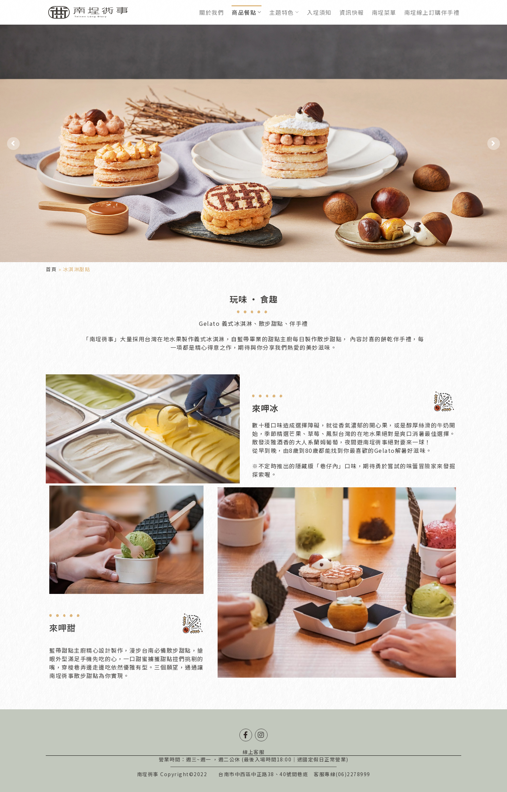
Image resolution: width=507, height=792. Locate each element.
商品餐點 (247, 12)
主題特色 (284, 12)
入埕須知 (319, 12)
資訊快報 (351, 12)
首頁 (51, 269)
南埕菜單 (384, 12)
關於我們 (211, 12)
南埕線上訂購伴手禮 (432, 12)
